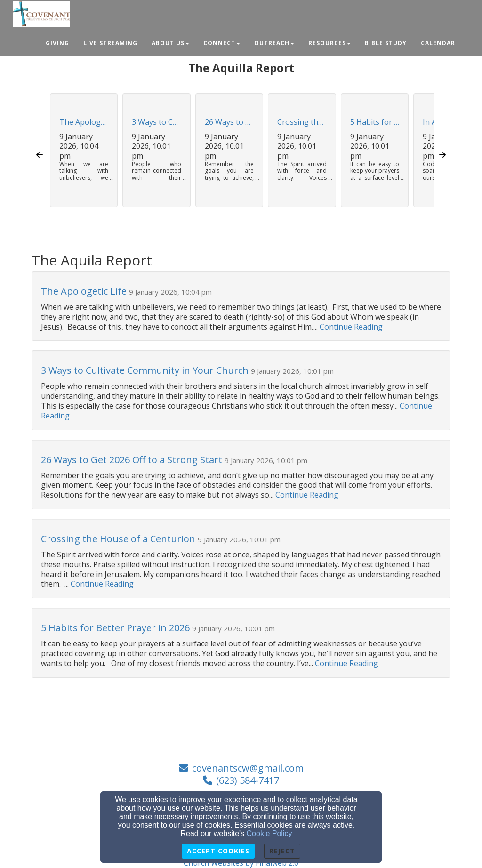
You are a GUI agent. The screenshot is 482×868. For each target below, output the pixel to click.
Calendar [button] (438, 43)
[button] (84, 155)
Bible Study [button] (386, 43)
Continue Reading (351, 326)
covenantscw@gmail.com (248, 768)
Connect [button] (221, 43)
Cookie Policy (269, 833)
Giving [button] (57, 43)
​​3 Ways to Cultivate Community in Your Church (156, 122)
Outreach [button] (274, 43)
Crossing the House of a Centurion (301, 122)
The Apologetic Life (83, 122)
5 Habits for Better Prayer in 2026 (374, 122)
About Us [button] (170, 43)
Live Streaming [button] (110, 43)
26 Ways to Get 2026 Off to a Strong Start (229, 122)
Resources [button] (329, 43)
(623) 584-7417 (247, 780)
